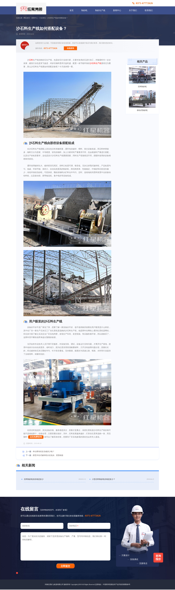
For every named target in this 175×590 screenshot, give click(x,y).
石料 (31, 60)
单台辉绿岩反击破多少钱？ (43, 452)
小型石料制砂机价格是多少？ (103, 479)
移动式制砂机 (142, 110)
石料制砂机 (142, 87)
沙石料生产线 (95, 63)
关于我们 (133, 10)
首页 (72, 10)
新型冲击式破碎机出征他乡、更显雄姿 (48, 455)
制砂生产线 (100, 10)
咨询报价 (158, 558)
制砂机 (84, 10)
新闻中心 (117, 10)
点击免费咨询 (36, 437)
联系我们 (149, 10)
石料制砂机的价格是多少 (34, 479)
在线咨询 (70, 48)
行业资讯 (42, 18)
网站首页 (27, 18)
